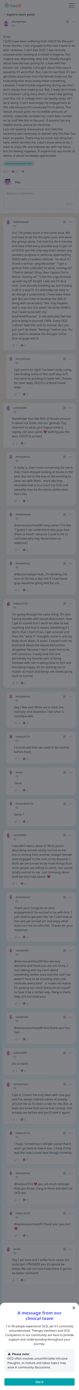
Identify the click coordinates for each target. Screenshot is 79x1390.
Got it (39, 1382)
